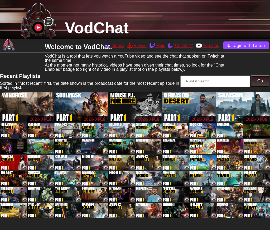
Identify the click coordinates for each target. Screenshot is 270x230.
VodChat (97, 28)
